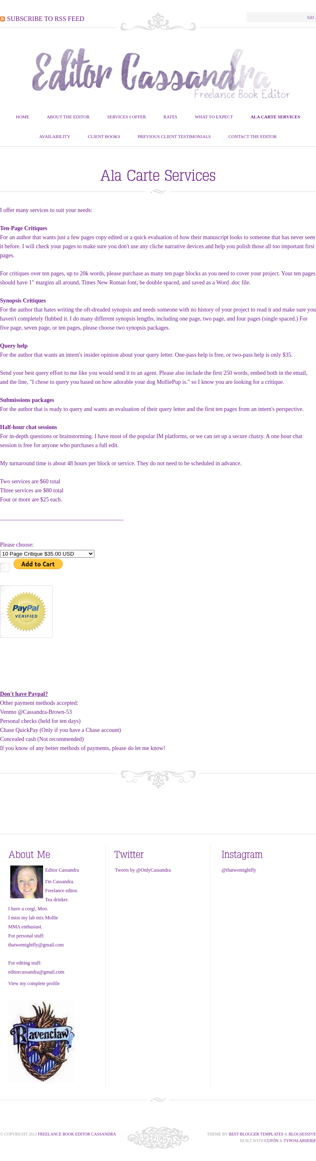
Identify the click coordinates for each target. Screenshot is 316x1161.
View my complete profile (34, 983)
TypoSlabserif (300, 1140)
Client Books (104, 136)
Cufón (272, 1140)
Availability (54, 136)
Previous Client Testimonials (174, 136)
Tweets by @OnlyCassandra (143, 870)
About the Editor (68, 116)
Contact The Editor (252, 136)
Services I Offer (126, 116)
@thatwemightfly (239, 870)
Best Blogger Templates (256, 1134)
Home (22, 116)
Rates (170, 116)
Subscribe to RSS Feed (45, 18)
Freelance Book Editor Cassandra (77, 1134)
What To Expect (214, 116)
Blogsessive (302, 1134)
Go (310, 17)
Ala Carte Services (275, 116)
